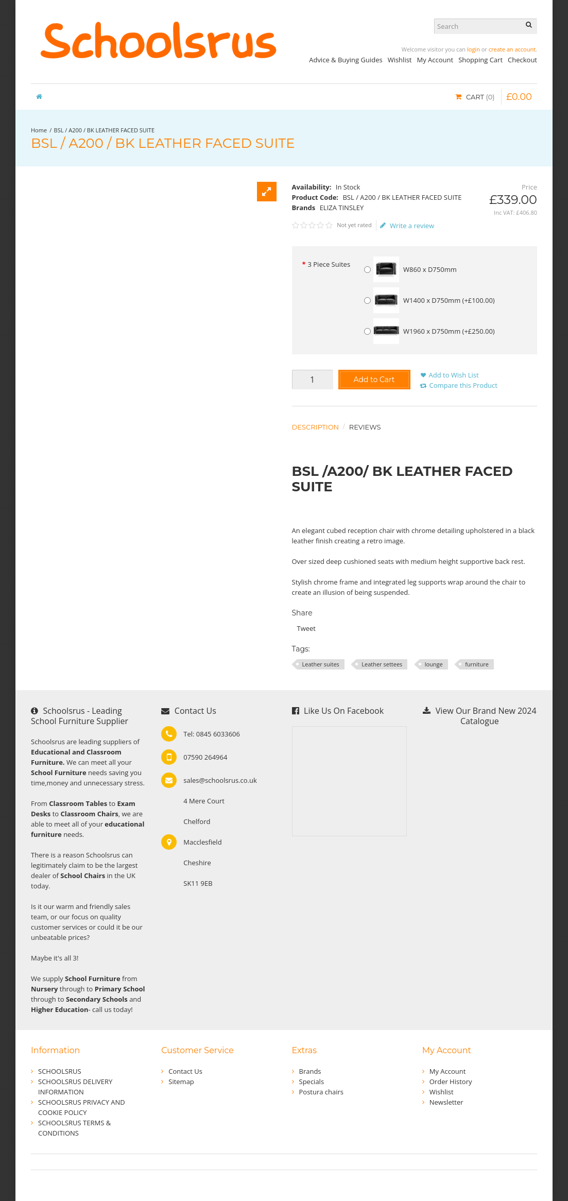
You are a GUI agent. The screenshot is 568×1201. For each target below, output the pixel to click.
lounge (434, 664)
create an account (512, 49)
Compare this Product (463, 385)
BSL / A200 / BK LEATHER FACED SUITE (104, 130)
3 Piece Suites (328, 264)
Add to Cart (373, 379)
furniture (477, 664)
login (473, 49)
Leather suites (320, 664)
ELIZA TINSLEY (342, 207)
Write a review (407, 225)
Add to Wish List (454, 375)
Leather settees (382, 664)
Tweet (306, 628)
